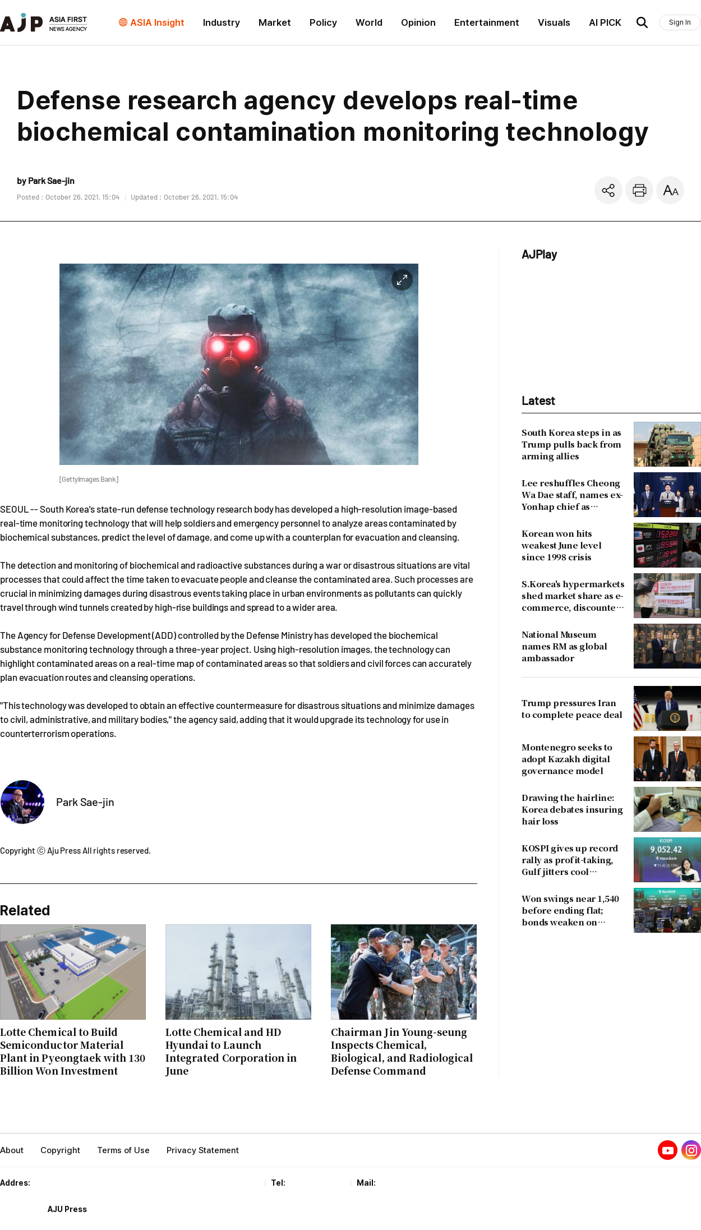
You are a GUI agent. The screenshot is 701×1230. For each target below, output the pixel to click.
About (12, 1150)
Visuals (554, 22)
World (369, 22)
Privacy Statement (203, 1150)
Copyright (60, 1150)
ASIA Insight (157, 22)
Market (275, 22)
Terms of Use (123, 1150)
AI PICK (605, 22)
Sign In (680, 22)
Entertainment (486, 22)
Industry (221, 22)
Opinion (418, 22)
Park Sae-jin (85, 801)
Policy (323, 22)
